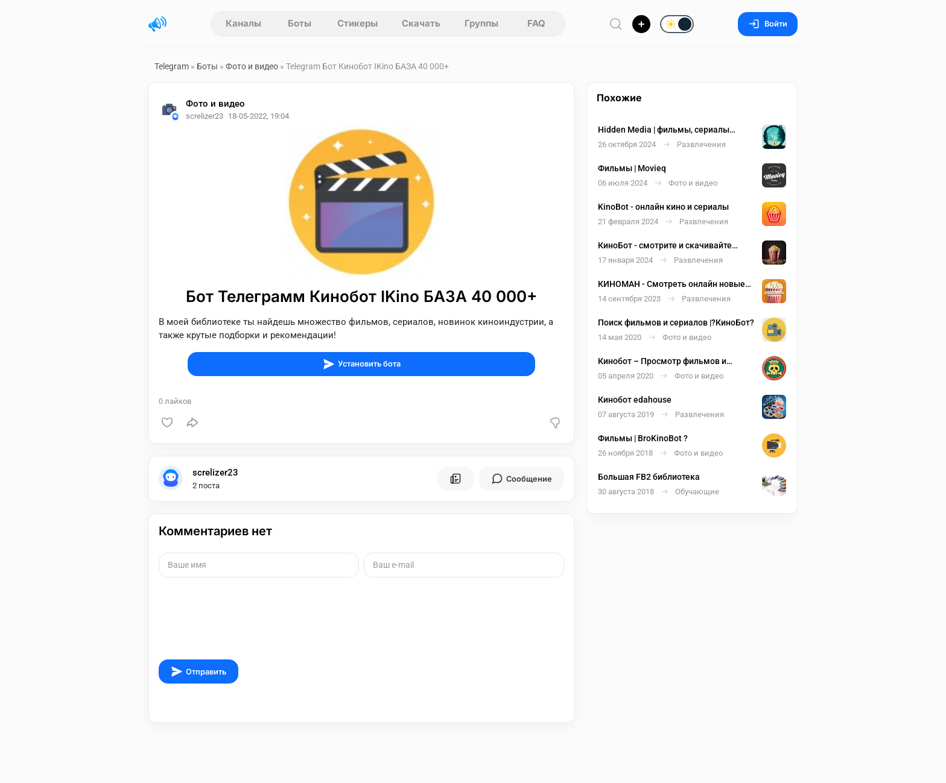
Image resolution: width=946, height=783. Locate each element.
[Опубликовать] (641, 24)
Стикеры (357, 23)
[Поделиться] (192, 422)
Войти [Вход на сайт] (767, 24)
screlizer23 (215, 472)
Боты (299, 23)
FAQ (536, 23)
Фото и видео (252, 66)
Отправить (198, 671)
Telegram (171, 66)
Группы (481, 23)
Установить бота (362, 364)
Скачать (421, 23)
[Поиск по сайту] (616, 24)
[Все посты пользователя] (455, 479)
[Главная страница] (157, 24)
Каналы (243, 23)
